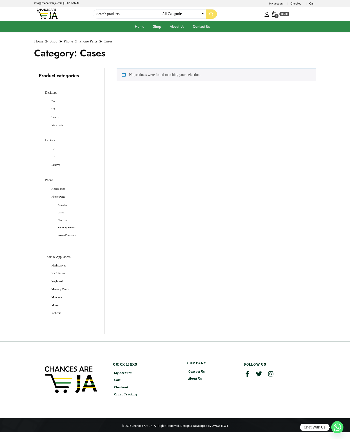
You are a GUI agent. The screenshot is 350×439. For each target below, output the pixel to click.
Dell (53, 101)
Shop (157, 26)
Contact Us (201, 26)
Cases (61, 212)
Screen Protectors (67, 235)
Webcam (56, 313)
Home (139, 26)
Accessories (58, 188)
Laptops (50, 140)
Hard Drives (58, 273)
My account (276, 3)
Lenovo (55, 117)
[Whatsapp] (337, 427)
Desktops (51, 92)
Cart (312, 3)
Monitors (56, 297)
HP (53, 109)
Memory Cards (60, 289)
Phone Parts (58, 196)
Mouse (55, 305)
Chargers (62, 220)
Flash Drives (58, 265)
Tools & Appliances (58, 257)
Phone (49, 180)
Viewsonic (57, 125)
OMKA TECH (220, 425)
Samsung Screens (67, 227)
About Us (177, 26)
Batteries (62, 205)
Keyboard (57, 281)
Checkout (296, 3)
